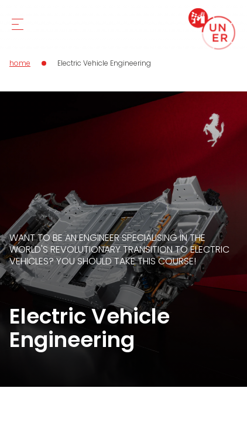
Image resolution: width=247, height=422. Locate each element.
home (19, 63)
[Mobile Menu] (17, 24)
